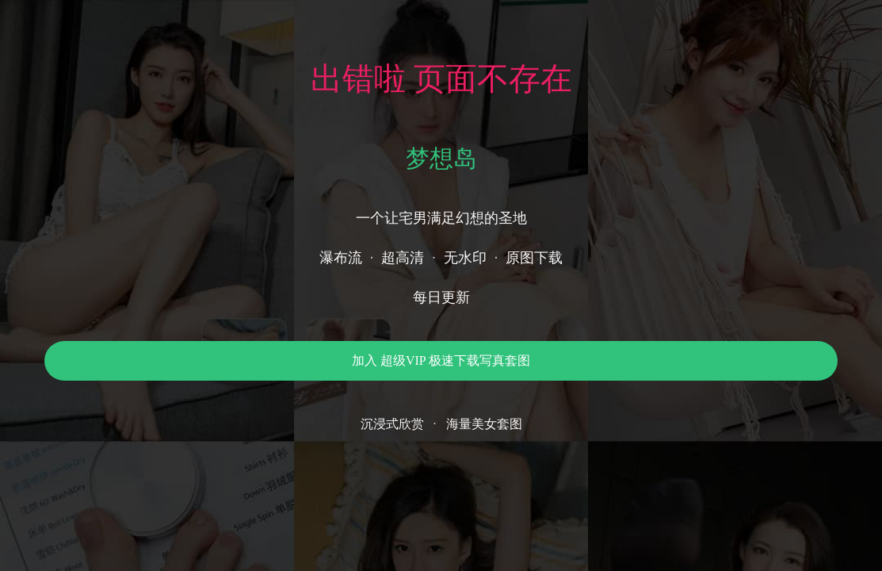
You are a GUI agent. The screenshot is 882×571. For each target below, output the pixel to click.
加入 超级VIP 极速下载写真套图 (441, 360)
